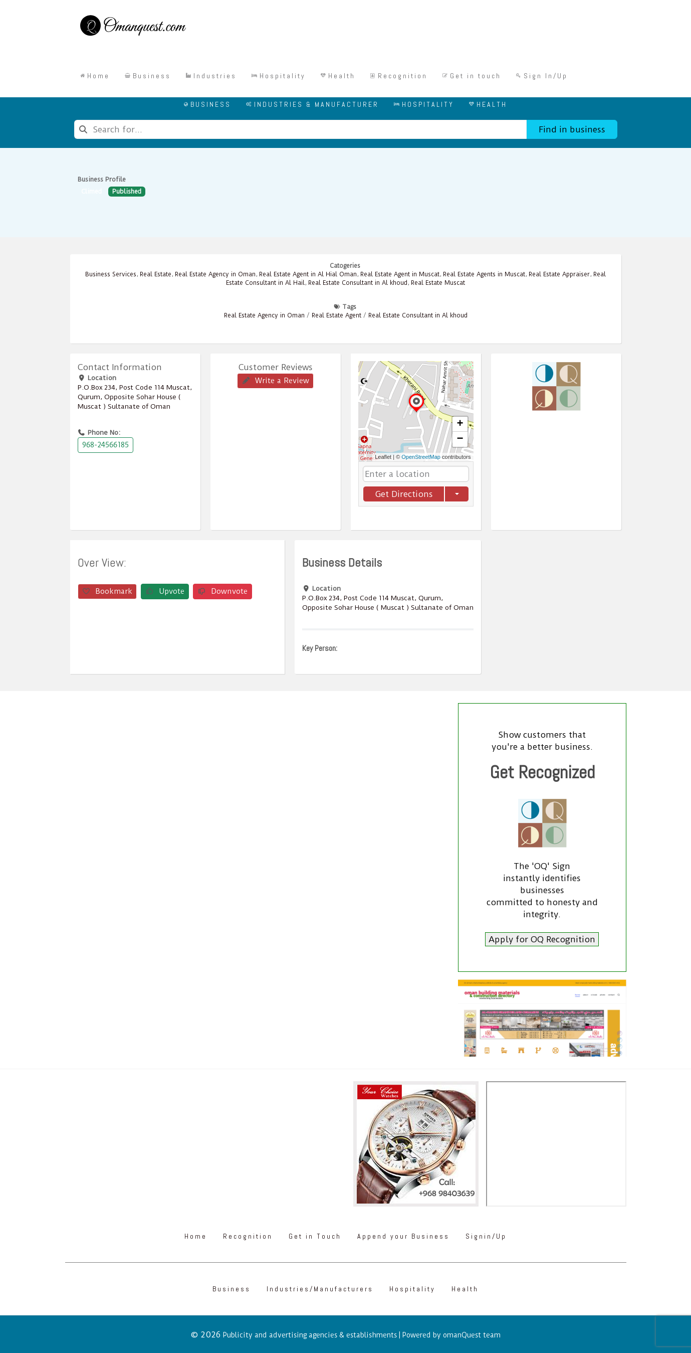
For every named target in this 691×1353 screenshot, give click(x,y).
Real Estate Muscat (438, 282)
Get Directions (403, 494)
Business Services (110, 274)
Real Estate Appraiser (559, 274)
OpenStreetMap (420, 457)
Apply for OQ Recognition (542, 939)
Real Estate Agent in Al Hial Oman (308, 274)
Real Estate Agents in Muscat (484, 274)
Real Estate (155, 274)
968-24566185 (105, 444)
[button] (416, 411)
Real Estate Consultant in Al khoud (357, 282)
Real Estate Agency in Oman (215, 274)
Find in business (572, 129)
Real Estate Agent (336, 315)
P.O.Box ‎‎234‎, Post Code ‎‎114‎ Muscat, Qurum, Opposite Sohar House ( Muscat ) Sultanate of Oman (135, 396)
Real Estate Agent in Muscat (399, 274)
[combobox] (300, 129)
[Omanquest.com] (132, 27)
